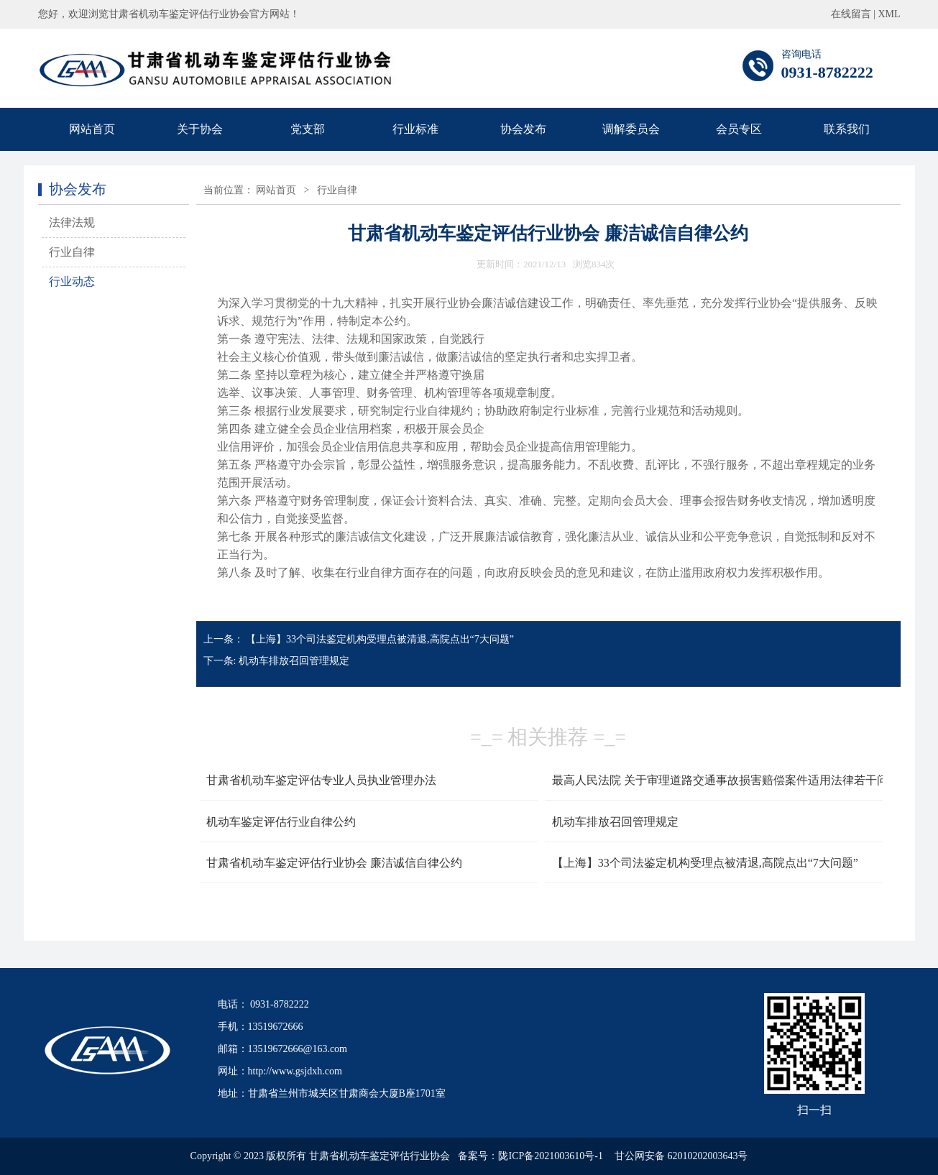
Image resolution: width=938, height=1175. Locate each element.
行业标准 (415, 129)
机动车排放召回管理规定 (294, 660)
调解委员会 (631, 129)
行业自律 (72, 252)
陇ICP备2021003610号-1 (550, 1156)
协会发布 (523, 129)
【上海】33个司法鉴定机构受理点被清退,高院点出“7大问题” (380, 639)
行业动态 (72, 281)
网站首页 (92, 129)
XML (889, 14)
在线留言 (851, 14)
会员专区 (739, 129)
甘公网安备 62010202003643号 (681, 1156)
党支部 (307, 129)
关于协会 (200, 129)
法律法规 (72, 222)
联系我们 (847, 129)
